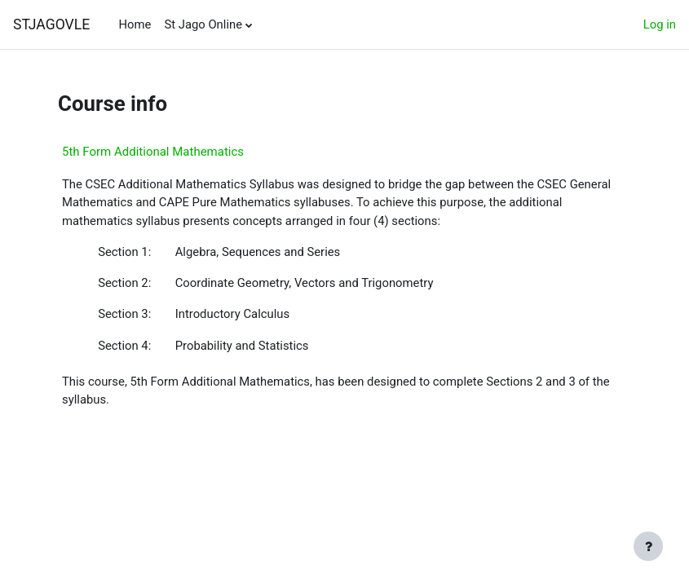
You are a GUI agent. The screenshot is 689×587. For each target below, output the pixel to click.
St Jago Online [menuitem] (203, 24)
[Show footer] (648, 546)
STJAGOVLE (51, 24)
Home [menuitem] (134, 24)
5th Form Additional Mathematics (153, 151)
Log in (659, 24)
